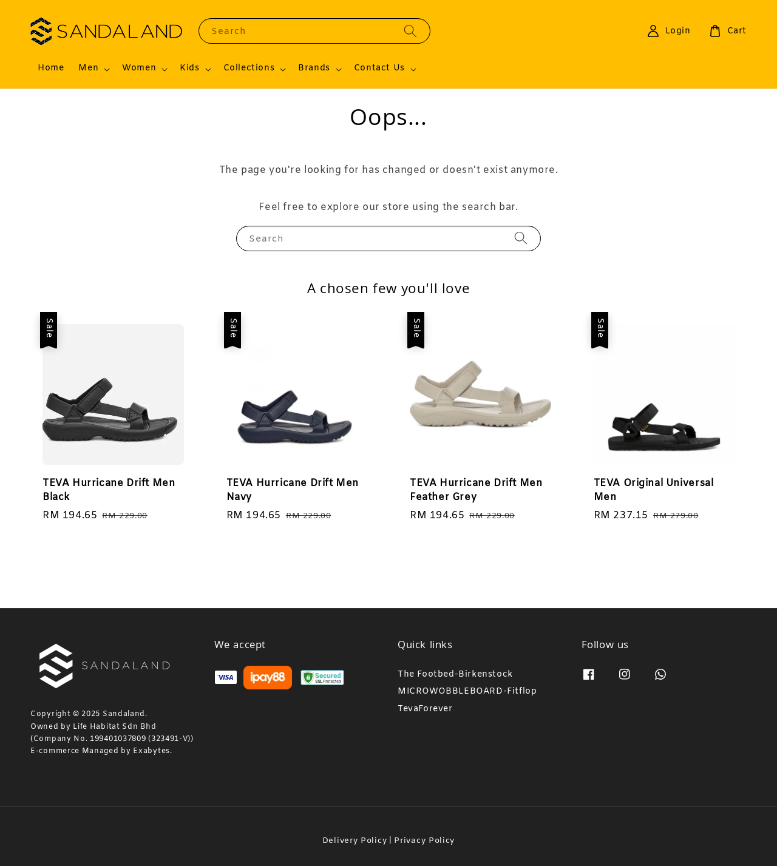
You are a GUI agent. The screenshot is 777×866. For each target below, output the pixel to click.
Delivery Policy (354, 841)
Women (139, 68)
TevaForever (425, 709)
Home (51, 68)
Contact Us (379, 68)
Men (88, 68)
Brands (314, 68)
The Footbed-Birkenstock (455, 674)
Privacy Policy (424, 841)
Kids (189, 68)
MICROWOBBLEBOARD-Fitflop (467, 691)
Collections (249, 68)
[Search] (410, 30)
